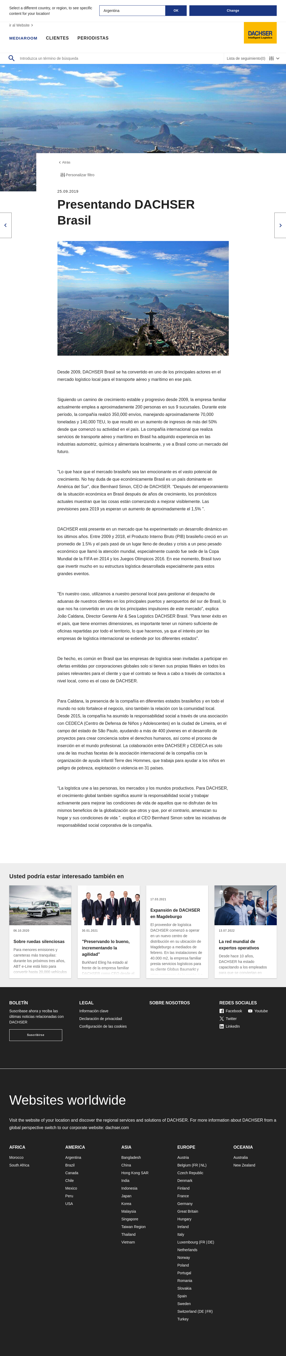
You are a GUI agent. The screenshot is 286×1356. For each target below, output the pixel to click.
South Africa (19, 1165)
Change (233, 10)
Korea (126, 1204)
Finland (183, 1188)
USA (69, 1204)
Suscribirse (35, 1035)
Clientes (58, 38)
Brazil (70, 1165)
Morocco (16, 1157)
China (126, 1165)
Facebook (231, 1011)
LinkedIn (230, 1026)
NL (202, 1165)
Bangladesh (131, 1157)
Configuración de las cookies (103, 1026)
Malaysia (128, 1211)
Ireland (183, 1227)
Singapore (129, 1219)
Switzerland (186, 1311)
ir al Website (21, 25)
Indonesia (129, 1188)
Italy (180, 1234)
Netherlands (187, 1250)
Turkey (183, 1319)
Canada (71, 1173)
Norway (183, 1257)
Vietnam (128, 1242)
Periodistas (94, 38)
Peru (69, 1196)
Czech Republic (190, 1173)
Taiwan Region (133, 1227)
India (125, 1180)
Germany (185, 1204)
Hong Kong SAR (135, 1173)
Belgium (184, 1165)
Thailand (128, 1234)
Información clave (94, 1011)
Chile (69, 1180)
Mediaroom (23, 38)
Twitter (228, 1019)
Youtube (258, 1011)
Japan (126, 1196)
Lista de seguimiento (246, 58)
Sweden (184, 1304)
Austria (183, 1157)
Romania (184, 1280)
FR (195, 1165)
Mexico (71, 1188)
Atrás (64, 162)
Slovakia (184, 1288)
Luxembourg (187, 1242)
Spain (182, 1296)
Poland (183, 1265)
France (183, 1196)
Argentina (73, 1157)
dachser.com (117, 1127)
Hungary (184, 1219)
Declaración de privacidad (100, 1019)
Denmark (185, 1180)
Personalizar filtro (77, 175)
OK (176, 10)
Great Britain (187, 1211)
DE (210, 1242)
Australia (240, 1157)
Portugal (184, 1273)
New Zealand (244, 1165)
